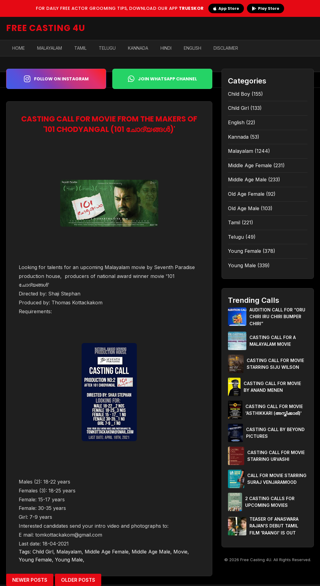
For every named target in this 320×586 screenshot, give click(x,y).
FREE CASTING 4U (45, 28)
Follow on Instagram (56, 79)
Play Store (265, 8)
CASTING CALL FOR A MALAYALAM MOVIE (272, 341)
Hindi (166, 48)
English (192, 48)
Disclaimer (226, 48)
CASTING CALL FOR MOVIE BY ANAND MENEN (272, 387)
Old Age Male (243, 208)
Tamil (80, 48)
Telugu (107, 48)
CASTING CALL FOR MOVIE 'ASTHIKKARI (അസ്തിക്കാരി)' (274, 410)
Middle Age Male (151, 552)
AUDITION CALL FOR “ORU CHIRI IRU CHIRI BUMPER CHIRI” (277, 316)
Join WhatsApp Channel (162, 79)
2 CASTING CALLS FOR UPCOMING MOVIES (270, 502)
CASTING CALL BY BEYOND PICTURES (275, 433)
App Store (226, 8)
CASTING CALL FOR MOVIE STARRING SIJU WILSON (275, 364)
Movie (180, 552)
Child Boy (239, 94)
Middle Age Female (107, 552)
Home (18, 48)
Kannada (138, 48)
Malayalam (49, 48)
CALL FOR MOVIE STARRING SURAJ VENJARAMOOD (277, 479)
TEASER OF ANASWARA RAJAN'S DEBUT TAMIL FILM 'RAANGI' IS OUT (274, 525)
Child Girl (43, 552)
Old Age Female (246, 194)
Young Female (35, 560)
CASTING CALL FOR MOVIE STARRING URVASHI (276, 456)
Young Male (69, 560)
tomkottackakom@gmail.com (68, 535)
